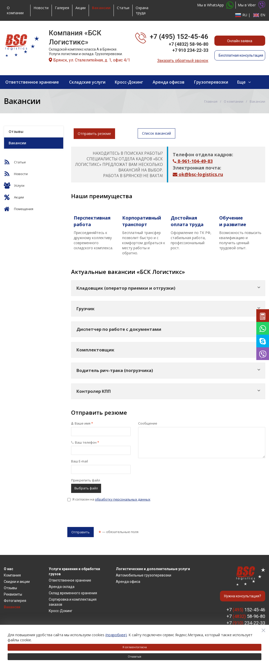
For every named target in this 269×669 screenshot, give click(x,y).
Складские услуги (87, 82)
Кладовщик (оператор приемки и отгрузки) (125, 288)
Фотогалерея (15, 601)
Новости (41, 7)
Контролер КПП (93, 391)
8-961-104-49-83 (193, 161)
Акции (80, 7)
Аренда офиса (128, 582)
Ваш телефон (85, 442)
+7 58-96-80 (246, 616)
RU (241, 14)
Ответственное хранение (32, 82)
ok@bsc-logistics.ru (198, 174)
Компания (12, 575)
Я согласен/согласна (134, 647)
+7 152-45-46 (246, 609)
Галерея (62, 7)
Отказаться (134, 656)
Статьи (123, 7)
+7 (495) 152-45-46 (179, 36)
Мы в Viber (251, 5)
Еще (241, 82)
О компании (15, 10)
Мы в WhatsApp (215, 5)
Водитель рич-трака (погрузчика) (114, 370)
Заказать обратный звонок (182, 60)
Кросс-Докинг (129, 82)
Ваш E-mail (79, 461)
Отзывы (16, 131)
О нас (8, 569)
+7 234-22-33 (246, 623)
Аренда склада (61, 587)
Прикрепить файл (85, 480)
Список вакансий (156, 133)
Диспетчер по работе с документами (118, 329)
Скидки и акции (17, 582)
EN (258, 14)
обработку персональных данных (122, 499)
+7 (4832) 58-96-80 (188, 44)
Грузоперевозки (211, 82)
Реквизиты (13, 594)
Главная (210, 101)
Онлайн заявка (239, 41)
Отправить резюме (94, 133)
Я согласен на (108, 499)
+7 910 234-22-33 (190, 50)
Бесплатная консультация (241, 55)
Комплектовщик (95, 350)
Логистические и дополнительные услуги (153, 569)
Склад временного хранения (73, 593)
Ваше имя (82, 423)
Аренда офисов (168, 82)
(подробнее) (116, 634)
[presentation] (106, 516)
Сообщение (147, 423)
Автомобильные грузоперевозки (143, 575)
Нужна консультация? (242, 596)
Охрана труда (142, 10)
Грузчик (85, 309)
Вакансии (17, 143)
